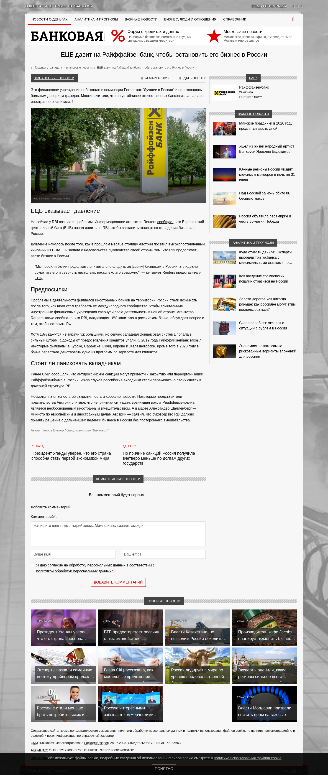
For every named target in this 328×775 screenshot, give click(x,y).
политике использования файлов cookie (248, 758)
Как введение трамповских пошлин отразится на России (263, 278)
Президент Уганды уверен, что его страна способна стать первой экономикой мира (71, 456)
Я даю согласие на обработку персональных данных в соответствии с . (95, 568)
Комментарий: (44, 517)
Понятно (164, 769)
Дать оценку (195, 78)
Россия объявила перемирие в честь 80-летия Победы (265, 218)
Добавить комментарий (118, 582)
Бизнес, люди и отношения (190, 19)
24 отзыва (246, 92)
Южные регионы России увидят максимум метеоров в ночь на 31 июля (267, 174)
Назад (38, 446)
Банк (253, 78)
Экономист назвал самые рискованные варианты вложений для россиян (267, 351)
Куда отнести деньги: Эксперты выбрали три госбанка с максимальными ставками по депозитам (265, 257)
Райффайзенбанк (254, 87)
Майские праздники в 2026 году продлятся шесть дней (265, 125)
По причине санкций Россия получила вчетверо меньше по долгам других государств (159, 458)
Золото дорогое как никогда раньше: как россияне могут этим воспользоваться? (267, 304)
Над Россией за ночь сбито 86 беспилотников (264, 195)
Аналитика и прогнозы (96, 19)
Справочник (234, 19)
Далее (130, 446)
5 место (257, 97)
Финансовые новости (54, 78)
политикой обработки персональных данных (73, 571)
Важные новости (141, 19)
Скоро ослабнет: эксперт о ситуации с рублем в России (263, 325)
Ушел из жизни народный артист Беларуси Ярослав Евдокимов (266, 148)
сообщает (165, 222)
